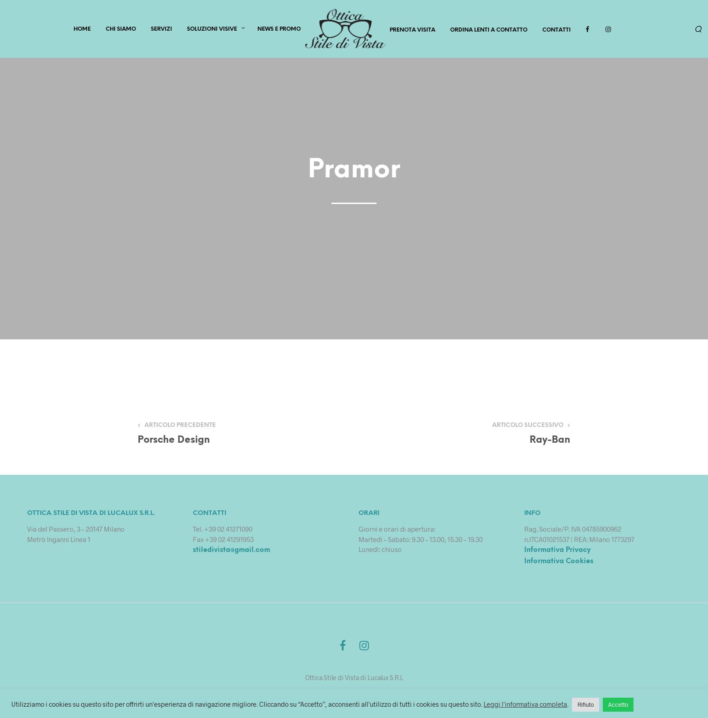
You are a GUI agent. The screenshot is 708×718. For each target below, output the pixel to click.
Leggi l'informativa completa (525, 704)
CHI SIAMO (121, 30)
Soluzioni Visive (212, 30)
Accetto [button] (618, 704)
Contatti (556, 30)
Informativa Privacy (557, 551)
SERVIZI (161, 30)
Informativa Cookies (558, 562)
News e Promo (279, 30)
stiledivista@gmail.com (231, 551)
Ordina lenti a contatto (488, 30)
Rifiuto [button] (586, 704)
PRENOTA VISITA (412, 30)
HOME (82, 30)
